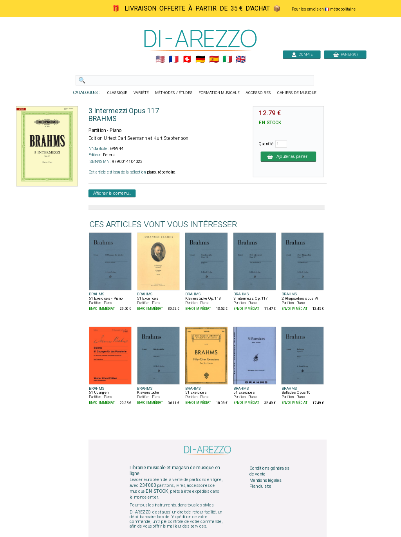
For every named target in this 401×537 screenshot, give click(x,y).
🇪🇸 (214, 59)
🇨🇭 (187, 59)
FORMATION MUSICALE (219, 93)
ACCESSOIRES (258, 93)
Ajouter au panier (289, 156)
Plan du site (260, 486)
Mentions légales (265, 480)
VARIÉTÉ (141, 93)
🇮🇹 (227, 59)
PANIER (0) (345, 54)
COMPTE (301, 54)
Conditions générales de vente (269, 471)
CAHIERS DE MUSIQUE (296, 93)
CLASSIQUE (117, 93)
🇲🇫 (174, 59)
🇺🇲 (160, 59)
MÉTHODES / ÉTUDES (174, 93)
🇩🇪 (200, 59)
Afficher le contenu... (112, 193)
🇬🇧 (241, 59)
